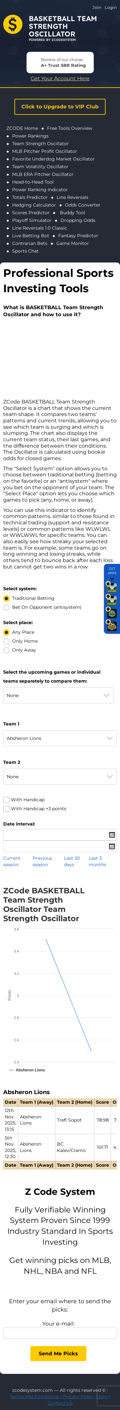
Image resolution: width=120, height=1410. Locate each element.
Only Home (25, 641)
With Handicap (27, 800)
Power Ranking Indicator (40, 189)
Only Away (24, 650)
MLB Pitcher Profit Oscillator (44, 151)
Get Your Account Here (60, 78)
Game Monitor (72, 243)
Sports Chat (25, 251)
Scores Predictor (31, 212)
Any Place (23, 632)
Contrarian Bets (29, 243)
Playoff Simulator (32, 220)
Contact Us (60, 1403)
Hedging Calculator (34, 205)
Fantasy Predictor (78, 236)
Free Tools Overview (69, 128)
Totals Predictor (30, 197)
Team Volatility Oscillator (40, 166)
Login (111, 7)
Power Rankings (30, 136)
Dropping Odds (77, 220)
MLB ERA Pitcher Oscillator (43, 174)
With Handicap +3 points (38, 808)
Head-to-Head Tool (33, 182)
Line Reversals (72, 197)
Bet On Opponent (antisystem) (47, 607)
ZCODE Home (22, 128)
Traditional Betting (33, 598)
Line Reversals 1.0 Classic (39, 228)
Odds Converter (82, 205)
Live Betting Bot (30, 236)
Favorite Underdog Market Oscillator (53, 159)
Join (96, 7)
